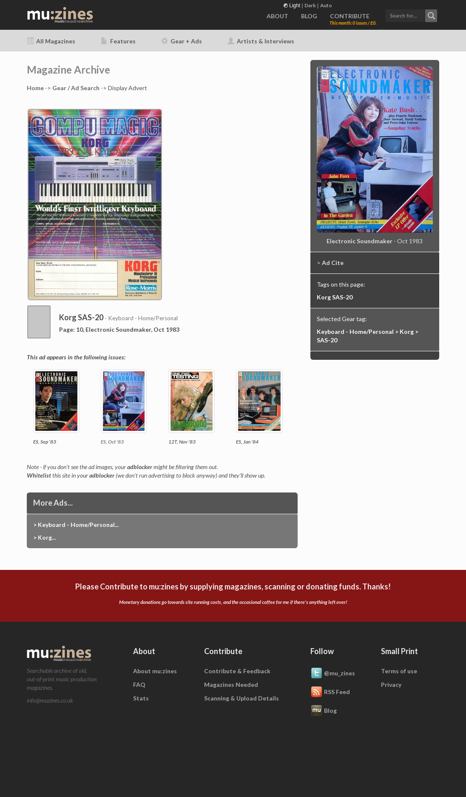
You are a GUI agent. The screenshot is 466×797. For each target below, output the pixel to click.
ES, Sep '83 (44, 441)
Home (35, 87)
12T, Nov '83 (182, 441)
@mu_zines (332, 673)
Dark (310, 5)
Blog (323, 711)
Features (118, 41)
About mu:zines (155, 671)
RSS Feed (330, 692)
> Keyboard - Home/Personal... (76, 524)
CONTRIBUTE (349, 16)
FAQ (139, 684)
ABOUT (277, 16)
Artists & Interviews (260, 41)
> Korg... (44, 537)
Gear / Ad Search (75, 87)
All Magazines (51, 41)
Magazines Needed (231, 684)
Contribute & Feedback (237, 671)
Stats (141, 698)
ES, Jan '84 (247, 441)
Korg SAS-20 (334, 297)
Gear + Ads (181, 41)
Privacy (391, 684)
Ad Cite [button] (333, 262)
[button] (411, 14)
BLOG (309, 16)
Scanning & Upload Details (241, 698)
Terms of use (399, 671)
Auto (326, 5)
